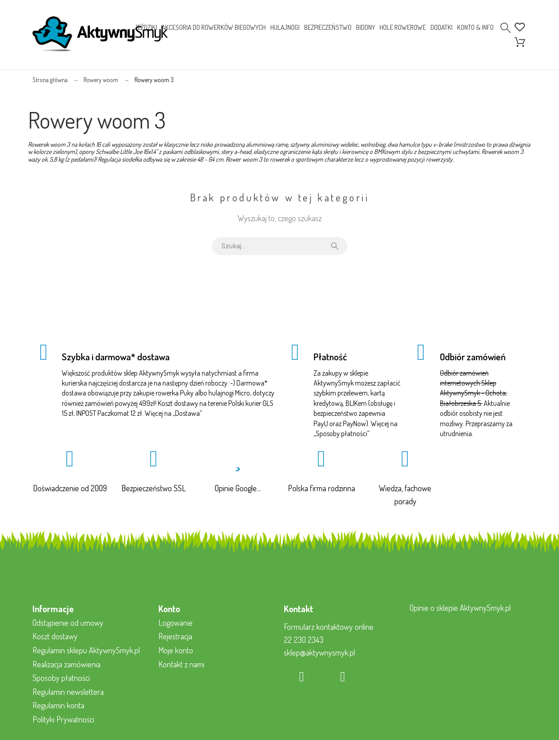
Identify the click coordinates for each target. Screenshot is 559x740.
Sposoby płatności (341, 433)
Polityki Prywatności (63, 719)
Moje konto (175, 650)
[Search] (505, 27)
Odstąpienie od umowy (67, 623)
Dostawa (187, 413)
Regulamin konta (58, 705)
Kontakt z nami (181, 664)
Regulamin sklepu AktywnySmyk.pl (86, 650)
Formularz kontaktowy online (329, 627)
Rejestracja (175, 636)
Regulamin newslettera (68, 692)
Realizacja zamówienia (66, 664)
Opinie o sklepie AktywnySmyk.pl (460, 608)
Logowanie (175, 623)
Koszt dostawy (55, 636)
